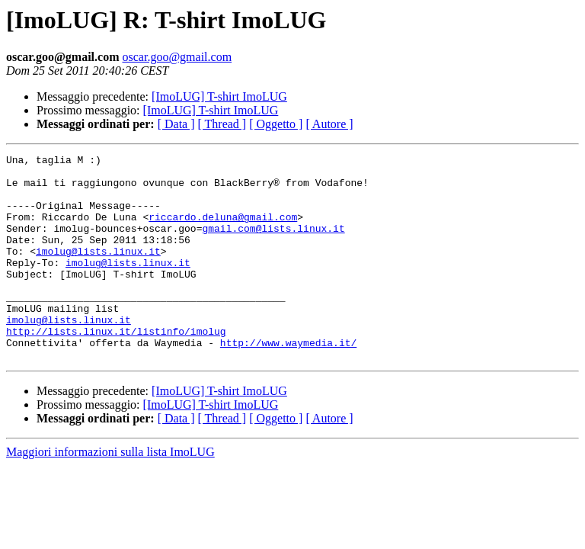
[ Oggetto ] (275, 123)
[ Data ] (176, 123)
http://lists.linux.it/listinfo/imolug (116, 367)
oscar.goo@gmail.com (177, 56)
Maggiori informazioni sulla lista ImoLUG (110, 492)
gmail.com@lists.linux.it (273, 244)
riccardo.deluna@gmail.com (223, 230)
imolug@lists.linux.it (98, 271)
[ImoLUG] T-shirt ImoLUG (219, 96)
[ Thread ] (222, 123)
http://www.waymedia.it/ (288, 381)
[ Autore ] (329, 123)
